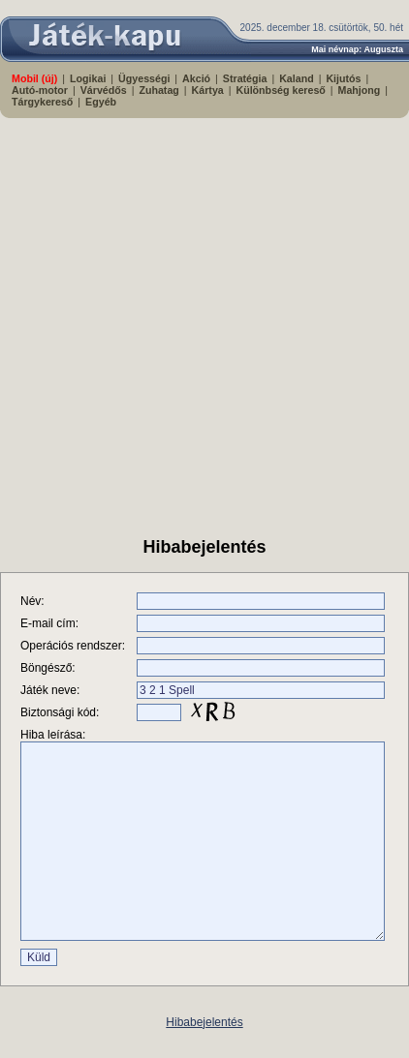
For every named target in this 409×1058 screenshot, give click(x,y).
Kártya (208, 90)
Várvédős (103, 90)
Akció (196, 78)
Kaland (296, 78)
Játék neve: (49, 690)
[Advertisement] (181, 318)
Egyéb (100, 101)
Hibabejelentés (204, 1022)
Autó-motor (40, 90)
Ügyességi (144, 78)
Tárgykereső (42, 101)
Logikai (88, 78)
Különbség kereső (280, 90)
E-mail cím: (49, 623)
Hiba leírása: (52, 734)
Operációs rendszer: (72, 645)
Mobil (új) (34, 78)
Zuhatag (158, 90)
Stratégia (245, 78)
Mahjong (359, 90)
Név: (32, 601)
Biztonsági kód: (59, 712)
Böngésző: (48, 668)
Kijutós (343, 78)
